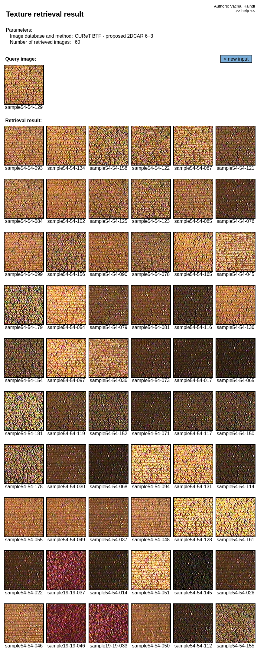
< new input (236, 59)
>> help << (245, 10)
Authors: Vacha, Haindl (234, 6)
